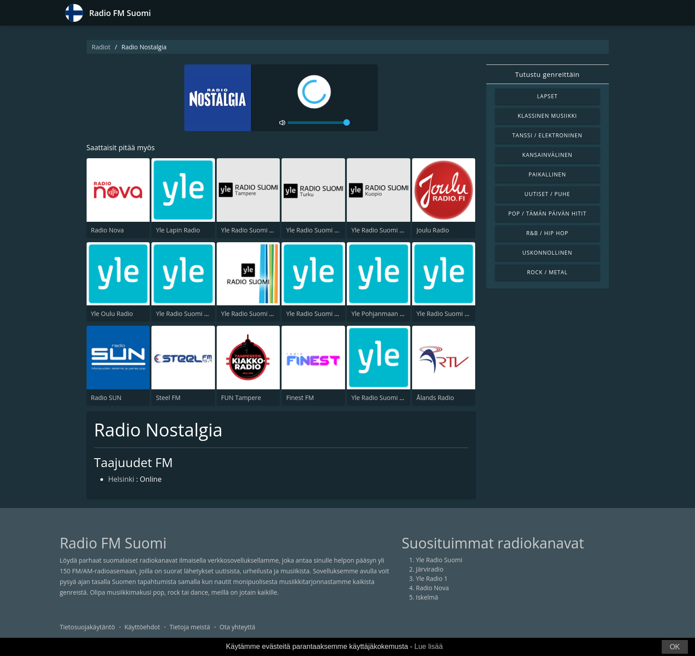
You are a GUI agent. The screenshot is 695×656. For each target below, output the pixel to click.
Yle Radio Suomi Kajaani (451, 313)
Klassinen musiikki (547, 116)
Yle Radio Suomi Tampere (258, 230)
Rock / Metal (547, 272)
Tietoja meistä (190, 627)
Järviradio (430, 569)
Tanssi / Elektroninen (547, 135)
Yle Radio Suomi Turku (318, 230)
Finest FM (300, 397)
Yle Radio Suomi (439, 560)
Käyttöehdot (142, 627)
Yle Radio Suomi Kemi (382, 397)
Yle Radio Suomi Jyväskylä (193, 313)
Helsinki (121, 479)
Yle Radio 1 (432, 578)
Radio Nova (107, 230)
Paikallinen (547, 174)
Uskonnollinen (547, 252)
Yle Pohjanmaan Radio (383, 313)
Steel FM (168, 397)
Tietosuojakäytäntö (87, 627)
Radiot (101, 47)
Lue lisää (428, 646)
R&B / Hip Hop (547, 233)
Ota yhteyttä (237, 627)
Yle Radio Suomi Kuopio (385, 230)
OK (675, 647)
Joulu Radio (433, 230)
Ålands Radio (435, 397)
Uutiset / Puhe (547, 194)
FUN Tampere (241, 397)
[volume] (319, 122)
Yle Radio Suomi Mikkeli (320, 313)
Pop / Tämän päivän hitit (547, 213)
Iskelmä (427, 597)
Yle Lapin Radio (178, 230)
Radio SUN (106, 397)
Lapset (547, 96)
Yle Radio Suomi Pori (251, 313)
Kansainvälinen (547, 155)
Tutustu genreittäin (547, 74)
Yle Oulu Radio (112, 313)
